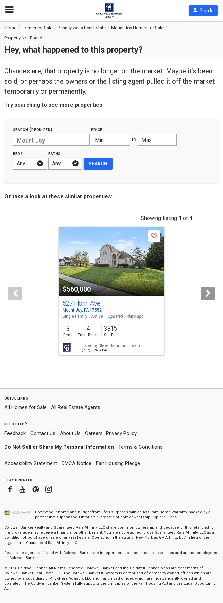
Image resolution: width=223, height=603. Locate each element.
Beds (18, 153)
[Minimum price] (110, 140)
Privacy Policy (121, 433)
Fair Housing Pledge (118, 463)
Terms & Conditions (140, 447)
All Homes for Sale (25, 407)
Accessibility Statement (30, 463)
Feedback (15, 433)
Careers (94, 433)
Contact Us (42, 433)
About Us (70, 433)
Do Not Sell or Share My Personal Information (59, 447)
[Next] (208, 293)
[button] (203, 10)
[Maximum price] (157, 140)
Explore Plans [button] (164, 517)
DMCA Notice (76, 463)
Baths (54, 153)
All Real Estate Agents (75, 407)
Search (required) (33, 129)
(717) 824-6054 (94, 350)
